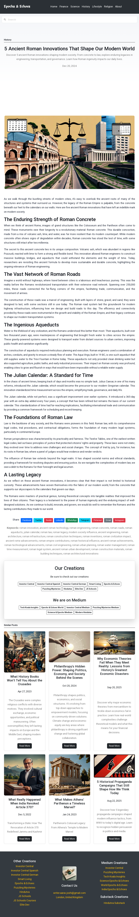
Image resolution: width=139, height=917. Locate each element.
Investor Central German (24, 874)
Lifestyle (97, 6)
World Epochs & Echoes (114, 885)
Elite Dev (24, 904)
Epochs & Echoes (24, 883)
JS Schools (24, 896)
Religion (108, 6)
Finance (64, 6)
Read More (24, 745)
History (86, 6)
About (118, 6)
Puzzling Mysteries (24, 887)
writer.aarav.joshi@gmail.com (69, 892)
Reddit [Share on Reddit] (49, 520)
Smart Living (25, 879)
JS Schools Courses (24, 900)
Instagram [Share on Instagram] (119, 520)
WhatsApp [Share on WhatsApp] (72, 520)
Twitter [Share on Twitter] (38, 520)
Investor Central (24, 866)
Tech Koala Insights (114, 876)
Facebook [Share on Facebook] (27, 520)
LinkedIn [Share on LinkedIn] (59, 520)
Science (75, 6)
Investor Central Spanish (24, 870)
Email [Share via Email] (108, 520)
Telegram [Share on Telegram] (85, 520)
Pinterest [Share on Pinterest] (98, 520)
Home (53, 6)
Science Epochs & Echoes (114, 880)
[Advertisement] (69, 92)
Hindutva (25, 891)
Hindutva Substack (114, 902)
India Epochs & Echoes (114, 889)
